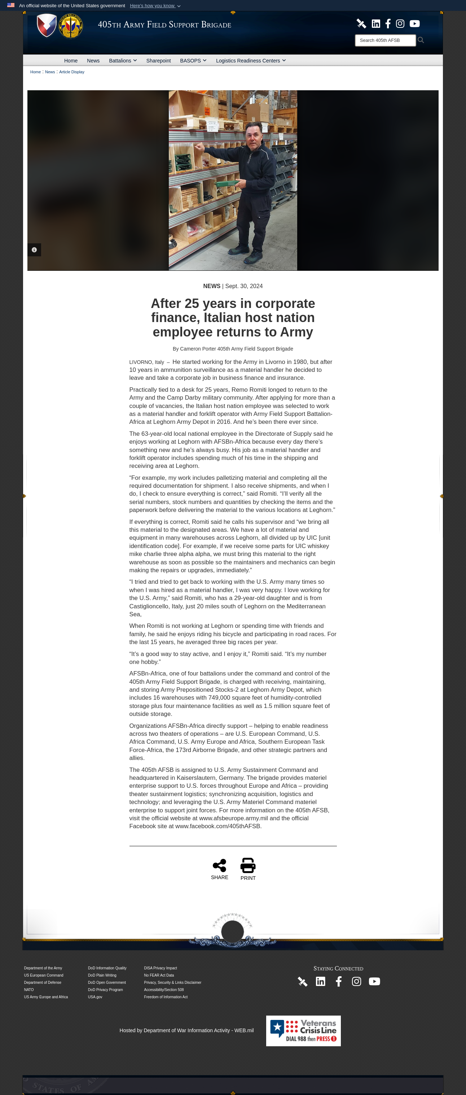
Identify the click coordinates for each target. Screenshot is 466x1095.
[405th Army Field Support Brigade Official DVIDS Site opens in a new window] (361, 23)
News (93, 61)
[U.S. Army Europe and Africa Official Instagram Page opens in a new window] (400, 23)
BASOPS (193, 61)
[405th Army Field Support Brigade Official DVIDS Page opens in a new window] (302, 981)
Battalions (123, 61)
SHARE (219, 869)
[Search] (385, 40)
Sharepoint (158, 61)
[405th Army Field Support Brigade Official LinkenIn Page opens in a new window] (321, 983)
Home (71, 61)
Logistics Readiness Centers (251, 61)
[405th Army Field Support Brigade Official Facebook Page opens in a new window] (388, 23)
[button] (156, 5)
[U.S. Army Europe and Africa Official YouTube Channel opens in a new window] (414, 23)
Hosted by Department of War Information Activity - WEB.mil (187, 1030)
